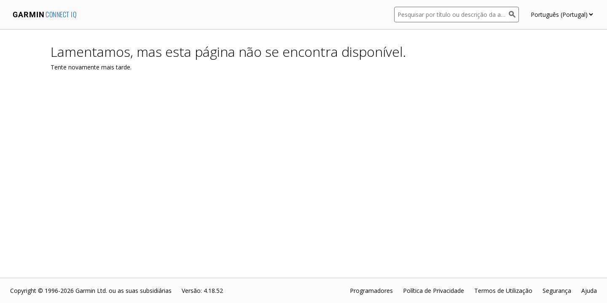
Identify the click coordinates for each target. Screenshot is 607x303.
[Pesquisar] (514, 14)
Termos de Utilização (503, 291)
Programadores (371, 291)
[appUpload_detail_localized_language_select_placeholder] (561, 14)
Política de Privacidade (433, 291)
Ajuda (589, 291)
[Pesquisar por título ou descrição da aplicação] (451, 14)
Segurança (557, 291)
